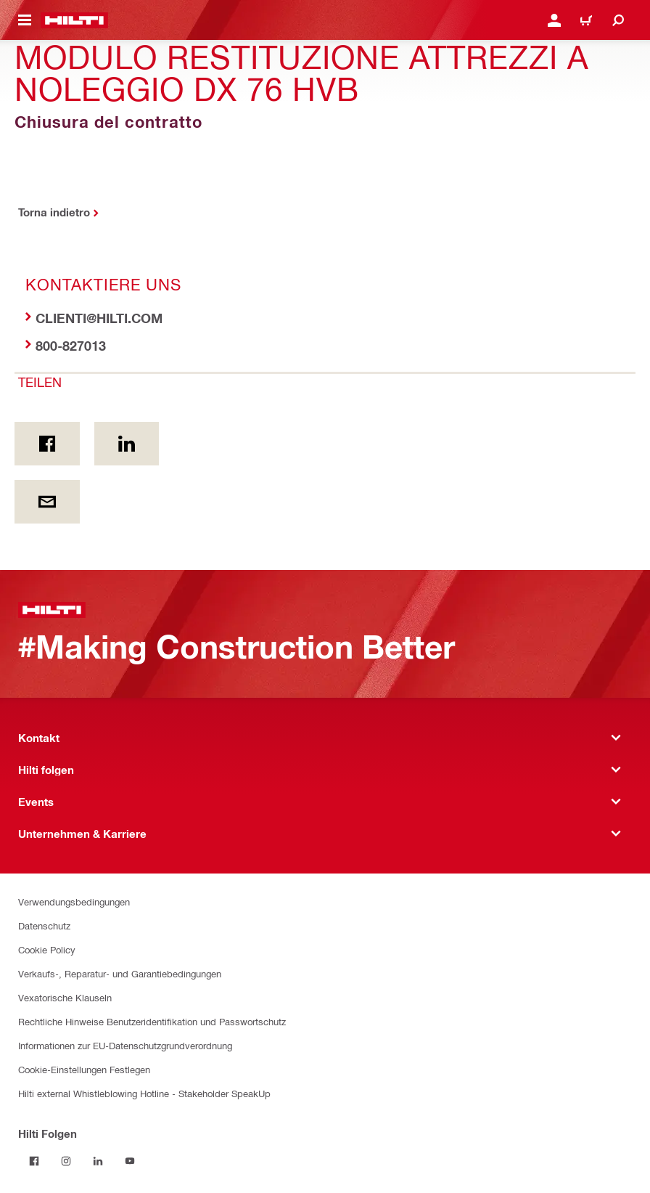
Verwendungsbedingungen (74, 901)
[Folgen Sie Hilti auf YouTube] (130, 1161)
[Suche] (618, 20)
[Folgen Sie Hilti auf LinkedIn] (98, 1161)
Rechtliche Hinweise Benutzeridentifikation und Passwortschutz (152, 1021)
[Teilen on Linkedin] (127, 443)
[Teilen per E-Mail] (47, 502)
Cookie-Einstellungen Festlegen (84, 1069)
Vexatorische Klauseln (65, 997)
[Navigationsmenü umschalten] (25, 20)
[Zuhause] (74, 20)
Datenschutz (44, 925)
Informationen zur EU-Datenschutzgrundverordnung (125, 1045)
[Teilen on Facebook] (47, 443)
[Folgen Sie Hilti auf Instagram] (66, 1161)
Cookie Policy (46, 949)
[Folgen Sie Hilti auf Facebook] (34, 1161)
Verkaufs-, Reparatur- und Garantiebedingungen (119, 973)
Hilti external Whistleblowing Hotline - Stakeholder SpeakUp (144, 1093)
